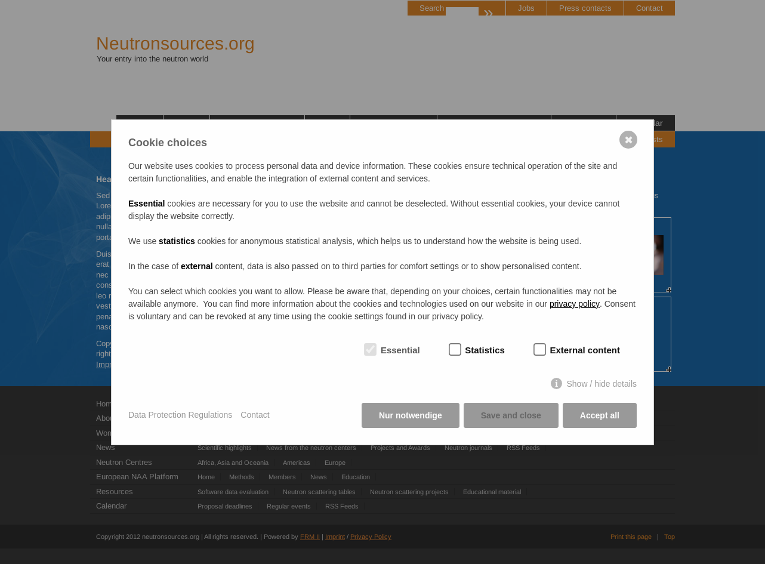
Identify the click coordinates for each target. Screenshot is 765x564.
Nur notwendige (410, 415)
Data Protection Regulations (180, 415)
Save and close (511, 415)
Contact (254, 415)
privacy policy (575, 304)
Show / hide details (601, 384)
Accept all (599, 415)
